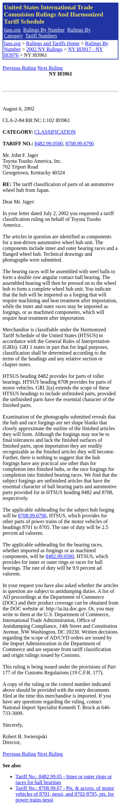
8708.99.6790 (80, 143)
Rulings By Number (44, 30)
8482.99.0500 (49, 143)
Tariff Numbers (41, 35)
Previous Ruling (19, 68)
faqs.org (12, 30)
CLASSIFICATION (55, 132)
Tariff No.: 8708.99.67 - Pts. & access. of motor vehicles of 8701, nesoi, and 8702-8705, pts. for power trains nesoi (64, 794)
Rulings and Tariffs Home (53, 43)
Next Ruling (50, 68)
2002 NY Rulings (44, 49)
